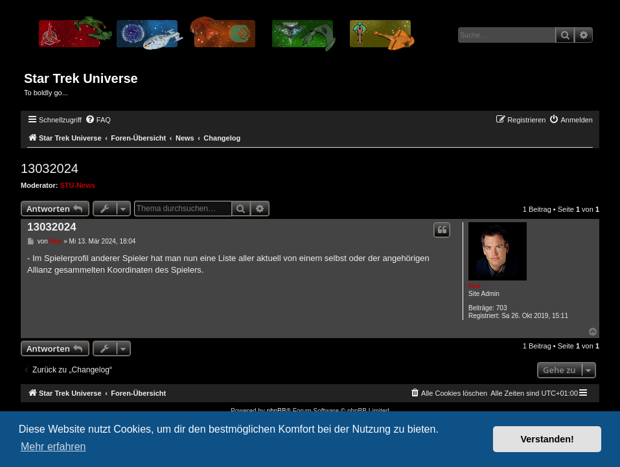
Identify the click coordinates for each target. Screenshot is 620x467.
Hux (474, 286)
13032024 (49, 168)
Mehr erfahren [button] (53, 446)
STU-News (77, 185)
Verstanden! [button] (547, 439)
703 (501, 308)
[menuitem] (98, 120)
